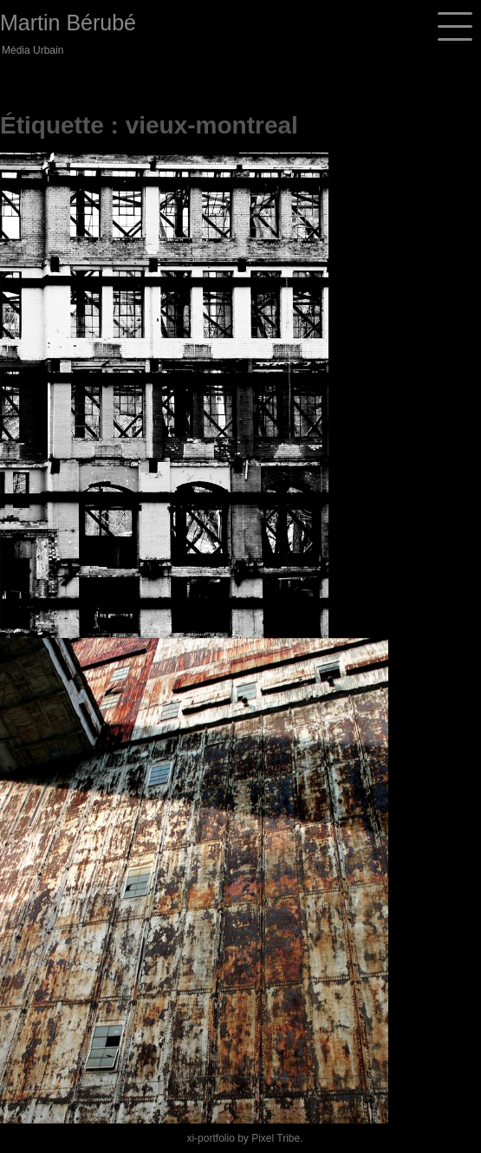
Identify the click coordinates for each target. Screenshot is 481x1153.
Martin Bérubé (68, 22)
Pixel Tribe (275, 1138)
